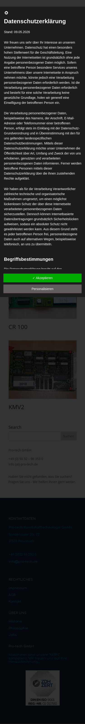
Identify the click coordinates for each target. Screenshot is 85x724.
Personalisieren (42, 289)
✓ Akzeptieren (42, 278)
